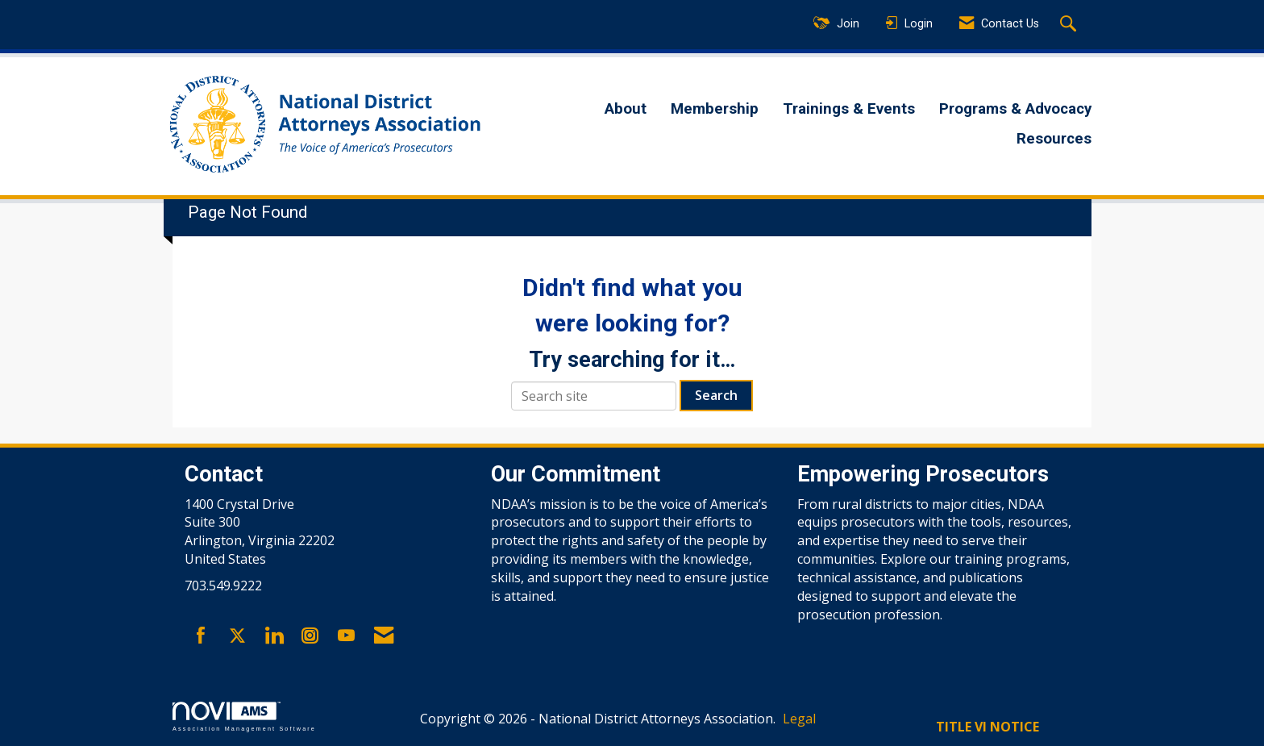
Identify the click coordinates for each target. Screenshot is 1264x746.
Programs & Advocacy (1015, 109)
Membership (715, 109)
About (626, 109)
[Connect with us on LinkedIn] (273, 636)
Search (716, 395)
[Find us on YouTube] (346, 636)
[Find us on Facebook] (201, 636)
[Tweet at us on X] (237, 636)
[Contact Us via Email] (383, 636)
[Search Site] (1070, 25)
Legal (799, 718)
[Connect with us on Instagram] (309, 636)
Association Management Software (244, 716)
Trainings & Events (849, 109)
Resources (1054, 139)
